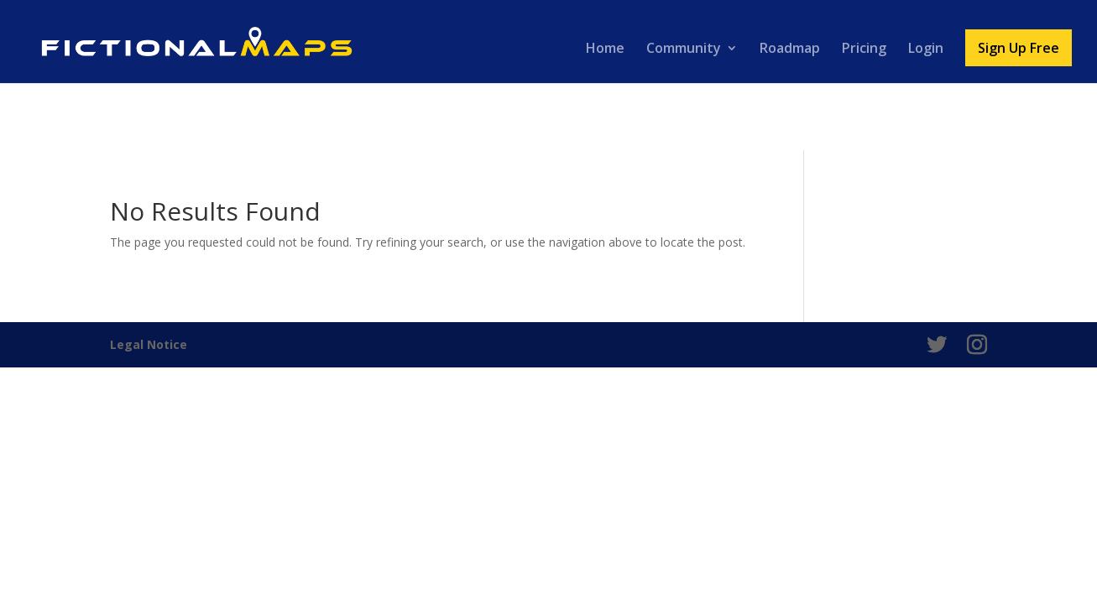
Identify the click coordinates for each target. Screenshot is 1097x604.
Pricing (864, 49)
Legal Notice (148, 344)
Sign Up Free (1018, 48)
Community (683, 49)
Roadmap (790, 49)
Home (605, 49)
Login (925, 49)
